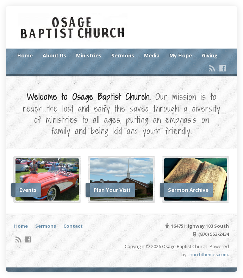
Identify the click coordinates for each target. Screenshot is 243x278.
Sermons (122, 55)
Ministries (88, 55)
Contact (73, 226)
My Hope (180, 55)
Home (25, 55)
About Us (54, 55)
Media (152, 55)
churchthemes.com (207, 254)
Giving (210, 55)
